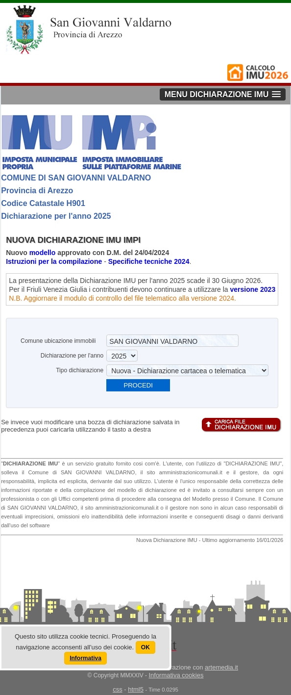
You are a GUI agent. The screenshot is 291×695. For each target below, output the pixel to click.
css (117, 689)
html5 (136, 689)
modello (42, 253)
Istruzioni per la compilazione (55, 261)
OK (145, 647)
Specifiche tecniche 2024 (149, 261)
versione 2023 (253, 289)
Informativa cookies (175, 675)
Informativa (85, 658)
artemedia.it (221, 667)
